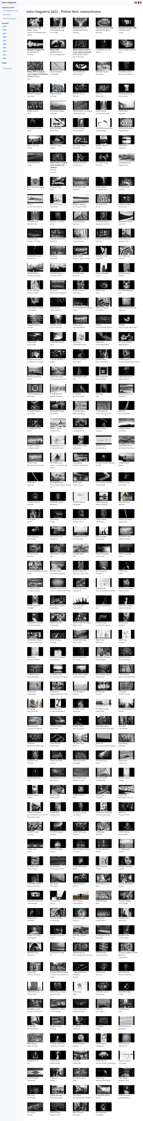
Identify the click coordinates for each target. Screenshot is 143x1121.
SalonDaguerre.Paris (10, 11)
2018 (4, 51)
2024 (4, 30)
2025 (4, 26)
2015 (4, 58)
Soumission (7, 14)
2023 (4, 33)
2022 (4, 37)
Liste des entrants (9, 18)
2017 (4, 55)
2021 (4, 40)
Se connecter (7, 68)
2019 (4, 48)
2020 (4, 44)
